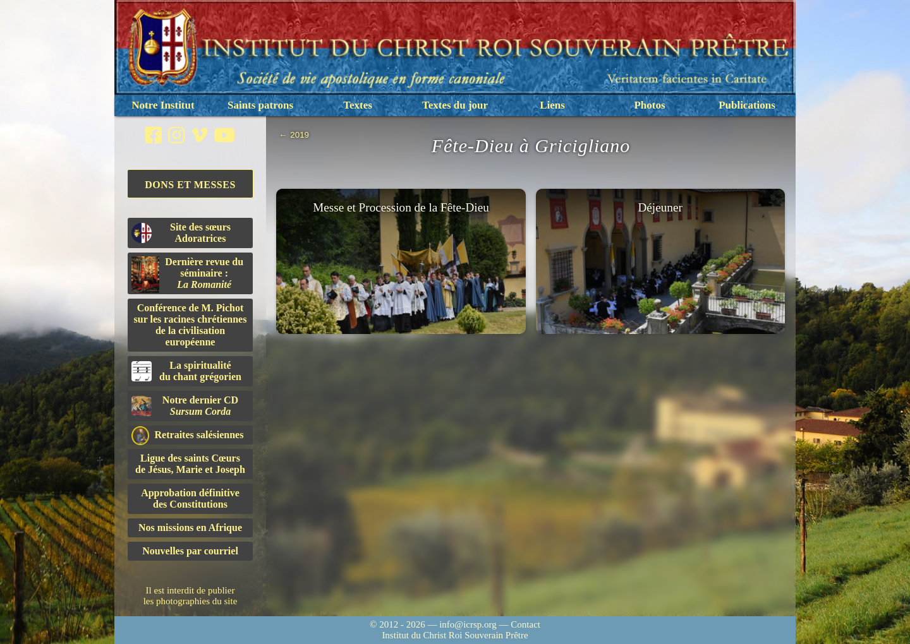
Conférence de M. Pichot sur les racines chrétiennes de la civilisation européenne (190, 324)
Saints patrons (260, 105)
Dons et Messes (190, 184)
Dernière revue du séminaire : (187, 274)
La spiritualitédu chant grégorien (186, 371)
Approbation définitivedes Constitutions (190, 498)
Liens (552, 105)
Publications (747, 105)
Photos (649, 105)
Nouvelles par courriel (190, 551)
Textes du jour (455, 105)
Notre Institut (162, 105)
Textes (357, 105)
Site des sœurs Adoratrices (181, 233)
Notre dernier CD (184, 406)
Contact (525, 624)
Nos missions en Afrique (190, 527)
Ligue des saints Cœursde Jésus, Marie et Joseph (190, 464)
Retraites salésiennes (187, 435)
